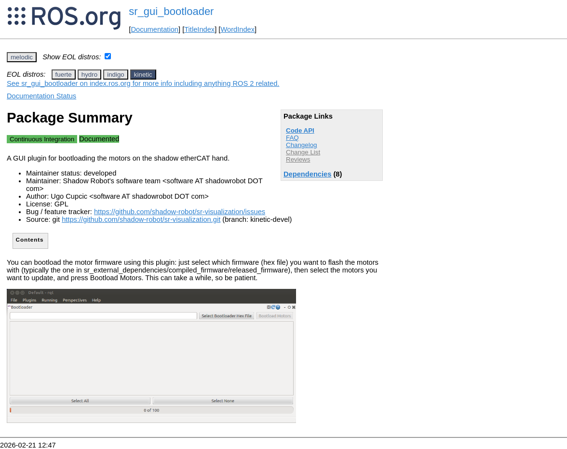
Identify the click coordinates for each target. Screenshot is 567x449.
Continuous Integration (42, 139)
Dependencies (307, 174)
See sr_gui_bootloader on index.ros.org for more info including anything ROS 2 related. (143, 83)
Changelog (301, 145)
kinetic (143, 74)
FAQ (292, 137)
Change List (303, 152)
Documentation (154, 29)
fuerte (63, 74)
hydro (89, 74)
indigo (115, 74)
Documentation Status (41, 96)
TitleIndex (199, 29)
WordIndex (237, 29)
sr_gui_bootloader (171, 11)
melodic (22, 57)
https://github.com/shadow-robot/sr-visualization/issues (179, 212)
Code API (300, 130)
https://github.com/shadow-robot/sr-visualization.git (141, 219)
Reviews (298, 159)
